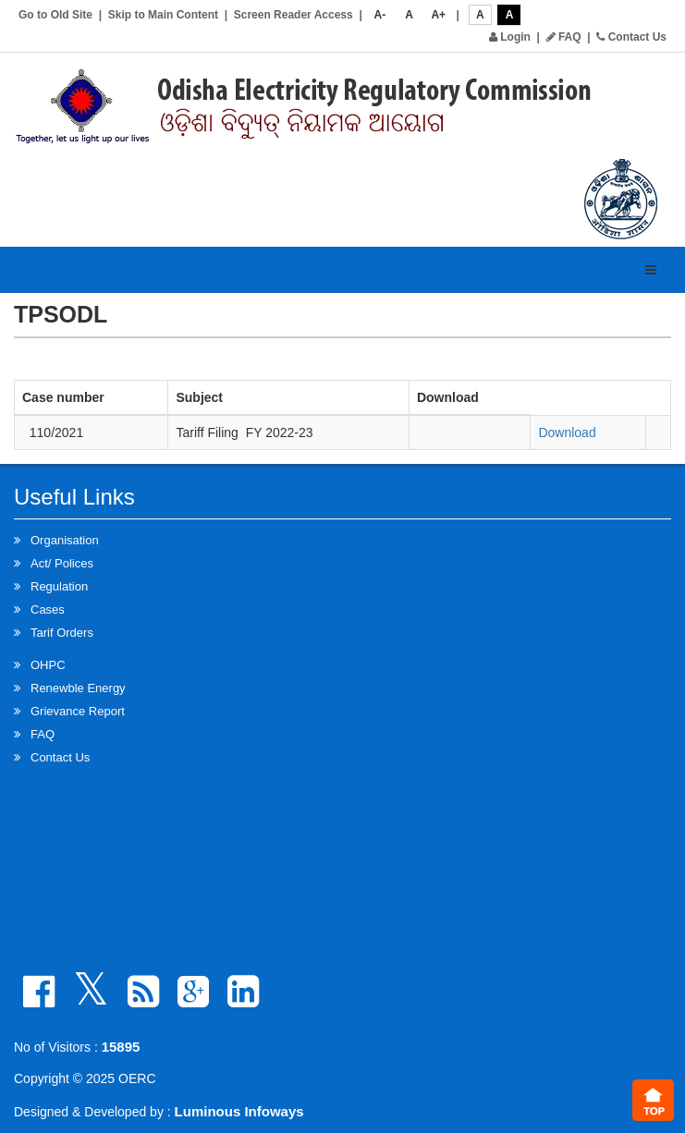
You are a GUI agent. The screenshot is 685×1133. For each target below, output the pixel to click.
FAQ (563, 36)
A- (380, 14)
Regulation (59, 586)
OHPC (48, 665)
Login (510, 36)
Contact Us (631, 36)
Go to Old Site (55, 14)
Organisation (65, 540)
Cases (48, 609)
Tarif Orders (62, 633)
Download (566, 432)
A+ (438, 14)
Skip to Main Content (163, 14)
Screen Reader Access (293, 14)
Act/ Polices (62, 563)
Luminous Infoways (239, 1111)
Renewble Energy (78, 688)
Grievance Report (78, 711)
